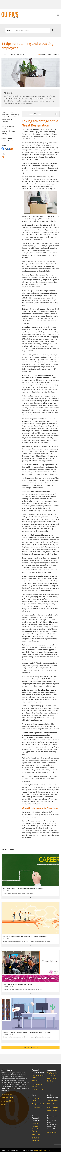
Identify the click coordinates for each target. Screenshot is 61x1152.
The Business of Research (6, 120)
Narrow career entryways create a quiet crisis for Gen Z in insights (25, 936)
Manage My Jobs (52, 1107)
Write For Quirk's (37, 1090)
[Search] (32, 30)
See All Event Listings (36, 1099)
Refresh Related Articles (30, 1047)
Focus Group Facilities (51, 1080)
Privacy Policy (38, 1150)
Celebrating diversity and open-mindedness (18, 984)
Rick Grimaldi (9, 54)
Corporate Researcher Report (36, 1129)
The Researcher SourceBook (52, 1074)
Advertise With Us (7, 1101)
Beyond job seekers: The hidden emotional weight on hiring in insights (27, 1032)
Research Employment (9, 117)
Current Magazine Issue (38, 1076)
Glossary (35, 1123)
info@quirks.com (52, 1132)
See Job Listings (52, 1100)
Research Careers (7, 141)
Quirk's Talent (52, 1111)
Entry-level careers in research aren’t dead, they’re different (23, 888)
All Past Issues (36, 1081)
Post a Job (50, 1104)
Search (9, 30)
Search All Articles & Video (38, 1085)
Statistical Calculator (35, 1139)
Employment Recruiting (9, 114)
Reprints (47, 1150)
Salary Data (36, 1134)
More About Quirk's (8, 1094)
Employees (5, 131)
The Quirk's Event (7, 1098)
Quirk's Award (36, 1107)
